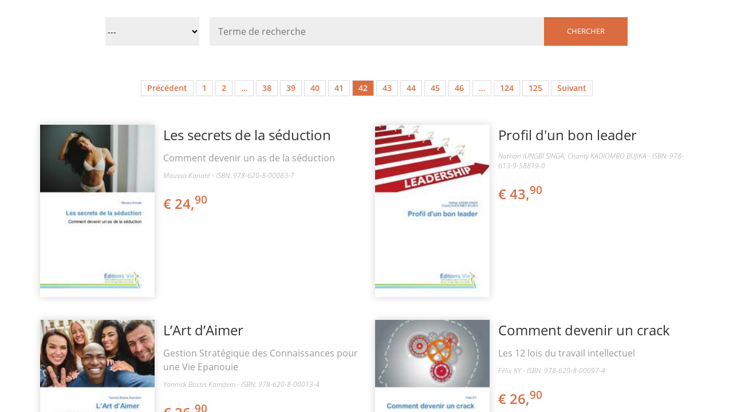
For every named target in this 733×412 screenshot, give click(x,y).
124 (507, 87)
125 (535, 87)
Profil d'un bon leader (567, 134)
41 (339, 87)
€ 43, (521, 193)
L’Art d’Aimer (203, 329)
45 (435, 87)
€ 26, (521, 398)
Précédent (167, 87)
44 (411, 87)
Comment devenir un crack (584, 329)
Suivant (571, 87)
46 (459, 87)
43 (387, 87)
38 (266, 87)
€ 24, (186, 203)
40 (315, 87)
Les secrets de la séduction (247, 134)
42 (363, 87)
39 (290, 87)
